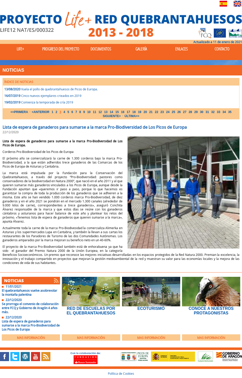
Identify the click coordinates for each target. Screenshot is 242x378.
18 (134, 112)
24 (167, 112)
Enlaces (181, 49)
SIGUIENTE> (112, 116)
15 (117, 112)
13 (105, 112)
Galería (141, 49)
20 (145, 112)
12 (100, 112)
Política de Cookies (121, 373)
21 (151, 112)
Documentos (100, 49)
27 (184, 112)
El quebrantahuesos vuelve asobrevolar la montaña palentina (29, 292)
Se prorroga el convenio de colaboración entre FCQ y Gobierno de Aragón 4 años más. (30, 308)
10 (88, 112)
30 (201, 112)
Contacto (222, 49)
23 (162, 112)
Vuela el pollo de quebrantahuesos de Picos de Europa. (59, 89)
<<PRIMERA (19, 112)
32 (213, 112)
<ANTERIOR (40, 112)
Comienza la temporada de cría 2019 (47, 102)
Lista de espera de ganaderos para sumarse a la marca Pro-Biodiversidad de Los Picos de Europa (31, 325)
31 (207, 112)
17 (128, 112)
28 (190, 112)
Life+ (20, 49)
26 (179, 112)
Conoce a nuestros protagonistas (211, 310)
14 (111, 112)
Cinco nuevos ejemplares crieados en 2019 (51, 96)
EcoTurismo (151, 308)
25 (173, 112)
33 (218, 112)
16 (122, 112)
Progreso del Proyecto (60, 49)
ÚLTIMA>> (132, 116)
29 (196, 112)
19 (139, 112)
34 (224, 112)
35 (229, 112)
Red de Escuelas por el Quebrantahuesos (91, 310)
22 (156, 112)
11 (94, 112)
